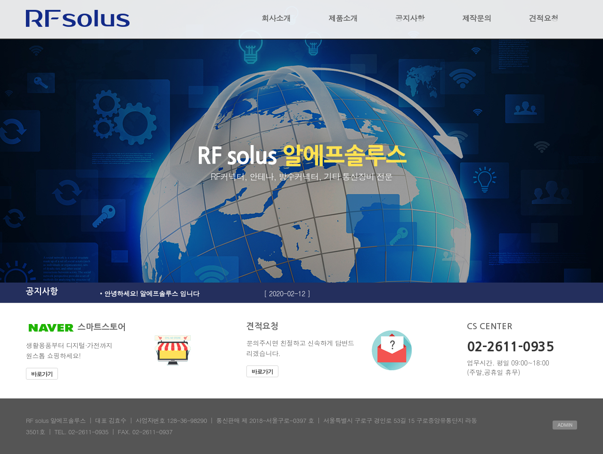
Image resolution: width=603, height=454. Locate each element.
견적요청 (543, 18)
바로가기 (42, 374)
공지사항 (409, 18)
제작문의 (476, 18)
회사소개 (276, 18)
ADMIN (564, 425)
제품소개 (343, 18)
